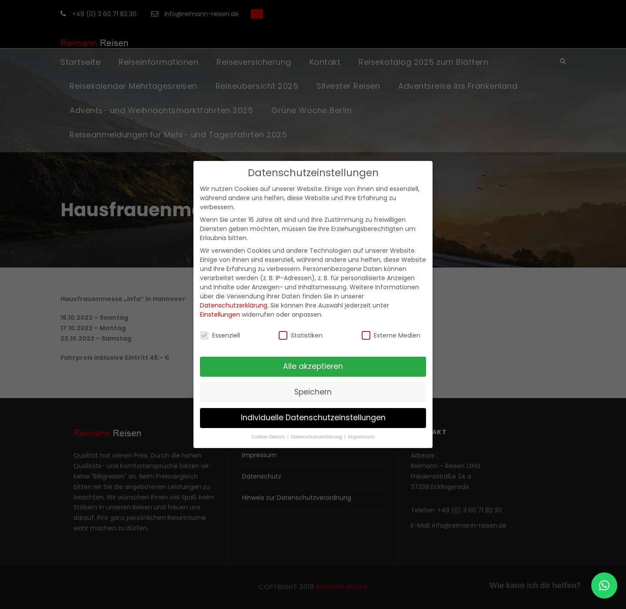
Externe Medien (391, 335)
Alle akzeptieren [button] (313, 366)
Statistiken (301, 335)
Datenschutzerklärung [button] (317, 437)
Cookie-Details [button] (269, 437)
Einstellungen (220, 314)
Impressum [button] (361, 437)
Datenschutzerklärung (233, 305)
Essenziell (220, 335)
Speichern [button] (313, 392)
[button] (604, 585)
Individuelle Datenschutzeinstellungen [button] (313, 417)
